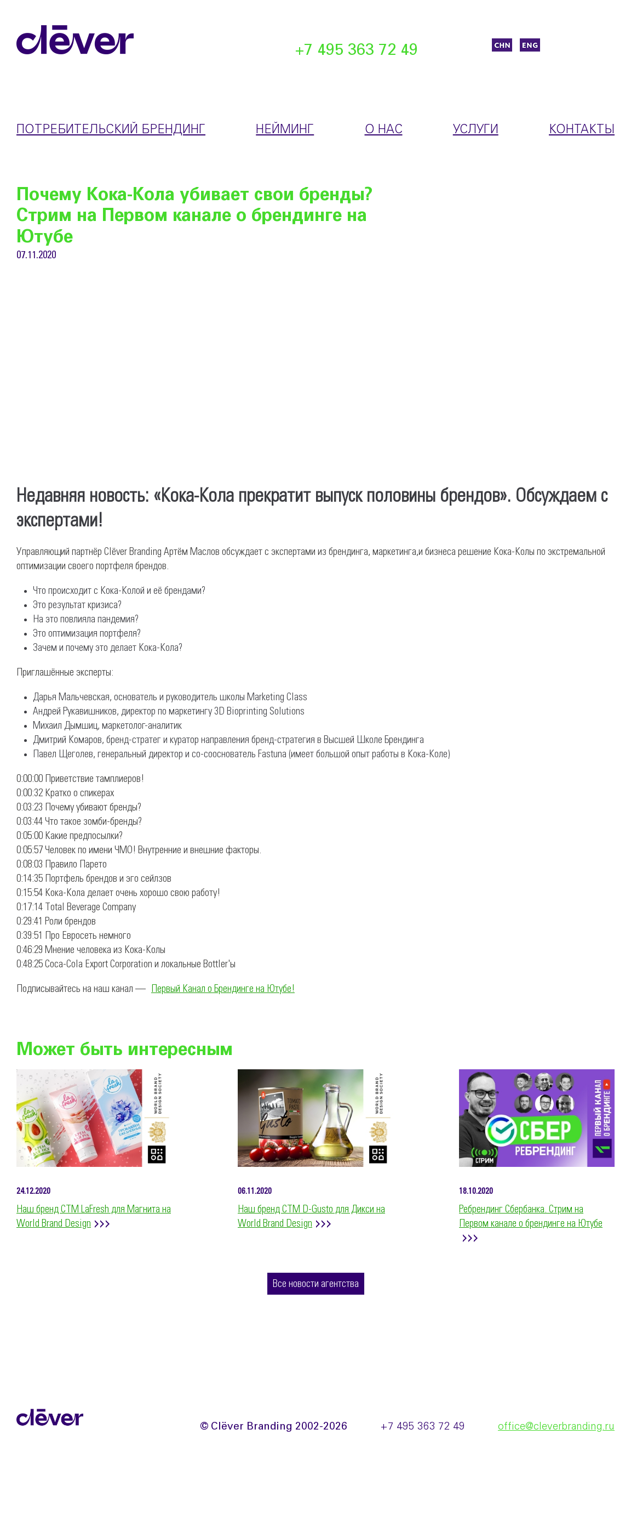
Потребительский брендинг (110, 129)
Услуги (475, 129)
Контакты (582, 129)
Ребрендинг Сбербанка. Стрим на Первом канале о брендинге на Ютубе (531, 1217)
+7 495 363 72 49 (356, 50)
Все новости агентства (316, 1284)
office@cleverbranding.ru (556, 1427)
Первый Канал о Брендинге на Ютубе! (223, 989)
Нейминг (285, 129)
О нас (384, 129)
